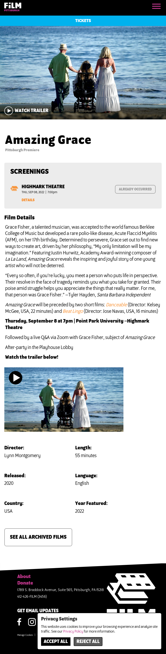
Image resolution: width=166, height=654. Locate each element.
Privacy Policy (73, 631)
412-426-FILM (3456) (32, 597)
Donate (25, 583)
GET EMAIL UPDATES (38, 611)
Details (28, 200)
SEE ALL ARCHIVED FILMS (38, 537)
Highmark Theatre (43, 187)
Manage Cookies (25, 635)
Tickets (83, 20)
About (24, 576)
